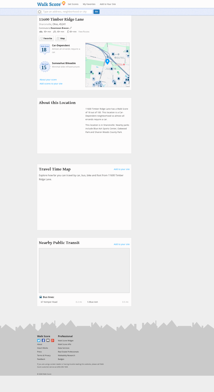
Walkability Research (66, 355)
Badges (61, 359)
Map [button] (61, 38)
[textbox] (67, 11)
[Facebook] (43, 340)
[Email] (48, 340)
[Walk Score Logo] (51, 3)
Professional (65, 336)
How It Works (42, 348)
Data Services (63, 348)
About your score (48, 79)
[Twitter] (39, 340)
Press (39, 352)
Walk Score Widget (65, 341)
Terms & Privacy (44, 355)
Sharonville (45, 24)
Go (96, 11)
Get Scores (73, 4)
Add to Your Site (108, 4)
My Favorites (89, 4)
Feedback (41, 359)
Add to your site (122, 169)
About (39, 344)
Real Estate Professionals (68, 352)
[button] (39, 11)
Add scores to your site (51, 83)
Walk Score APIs (64, 344)
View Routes (83, 32)
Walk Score (43, 336)
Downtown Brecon (60, 28)
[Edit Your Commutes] (70, 27)
